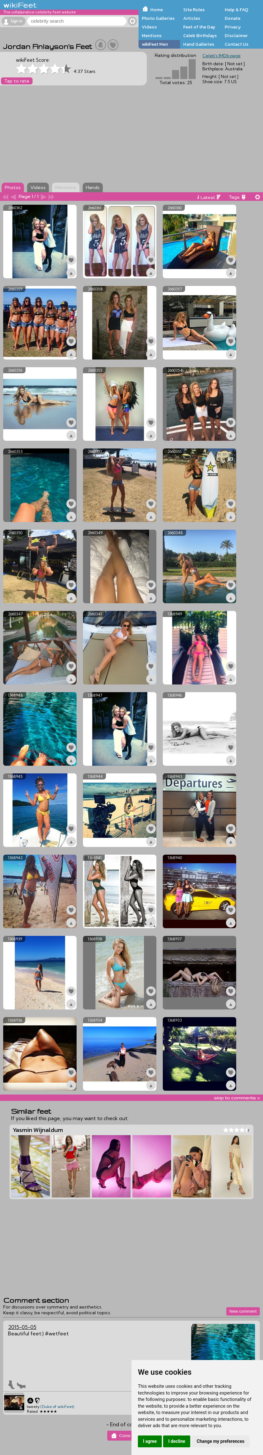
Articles (191, 18)
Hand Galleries (198, 44)
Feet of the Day (199, 26)
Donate (232, 18)
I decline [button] (176, 1441)
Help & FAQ (236, 9)
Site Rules (194, 9)
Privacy (233, 26)
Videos (149, 26)
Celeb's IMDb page (221, 55)
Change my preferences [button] (220, 1441)
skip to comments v (237, 1097)
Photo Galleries (158, 18)
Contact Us (236, 44)
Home (156, 9)
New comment (243, 1311)
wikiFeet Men (155, 44)
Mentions (152, 35)
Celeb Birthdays (200, 35)
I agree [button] (150, 1441)
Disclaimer (236, 35)
